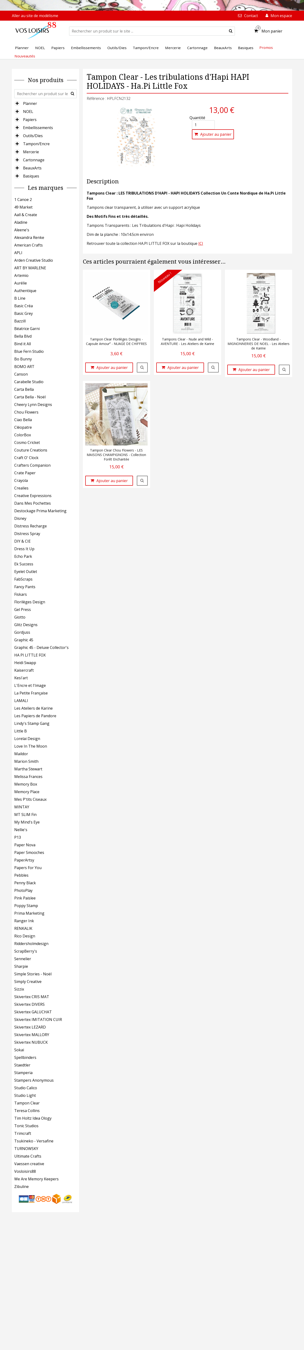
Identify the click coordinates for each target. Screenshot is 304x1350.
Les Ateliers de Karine (33, 708)
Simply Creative (28, 981)
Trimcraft (22, 1133)
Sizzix (19, 989)
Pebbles (21, 875)
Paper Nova (24, 844)
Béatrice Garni (27, 328)
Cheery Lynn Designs (33, 404)
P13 (17, 837)
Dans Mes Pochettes (32, 503)
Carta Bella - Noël (30, 397)
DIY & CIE (22, 541)
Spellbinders (25, 1057)
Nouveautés (24, 56)
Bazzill (20, 321)
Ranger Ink (24, 920)
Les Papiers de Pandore (35, 715)
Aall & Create (25, 214)
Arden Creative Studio (33, 260)
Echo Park (23, 556)
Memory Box (25, 784)
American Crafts (28, 245)
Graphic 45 (23, 639)
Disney (20, 518)
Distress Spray (27, 533)
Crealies (21, 488)
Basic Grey (23, 313)
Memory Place (26, 791)
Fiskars (20, 594)
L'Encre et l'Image (30, 685)
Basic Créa (23, 305)
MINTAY (21, 807)
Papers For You (28, 867)
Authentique (25, 290)
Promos (266, 47)
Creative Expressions (33, 495)
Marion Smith (26, 761)
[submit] (231, 31)
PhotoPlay (23, 890)
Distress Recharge (30, 526)
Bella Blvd (23, 336)
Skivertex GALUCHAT (33, 1012)
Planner (30, 103)
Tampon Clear (27, 1103)
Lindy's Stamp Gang (31, 723)
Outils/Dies (33, 135)
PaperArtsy (24, 860)
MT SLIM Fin (25, 814)
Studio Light (25, 1095)
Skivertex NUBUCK (31, 1042)
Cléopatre (23, 427)
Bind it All (22, 343)
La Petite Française (31, 693)
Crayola (21, 480)
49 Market (23, 207)
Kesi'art (21, 677)
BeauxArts (32, 168)
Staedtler (22, 1065)
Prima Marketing (29, 913)
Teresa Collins (27, 1110)
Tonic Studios (26, 1125)
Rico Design (24, 936)
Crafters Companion (32, 465)
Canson (21, 374)
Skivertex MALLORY (31, 1034)
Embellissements (38, 127)
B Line (19, 298)
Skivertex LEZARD (30, 1027)
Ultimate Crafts (27, 1156)
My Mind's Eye (27, 822)
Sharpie (21, 966)
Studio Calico (25, 1087)
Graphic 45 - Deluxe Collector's (41, 647)
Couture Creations (30, 450)
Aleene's (21, 230)
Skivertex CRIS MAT (31, 996)
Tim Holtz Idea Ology (33, 1118)
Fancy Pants (24, 586)
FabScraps (23, 579)
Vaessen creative (29, 1163)
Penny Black (25, 882)
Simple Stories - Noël (33, 974)
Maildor (21, 753)
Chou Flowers (26, 412)
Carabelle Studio (28, 381)
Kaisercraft (24, 670)
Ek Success (23, 564)
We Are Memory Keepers (36, 1179)
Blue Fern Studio (29, 351)
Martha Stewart (28, 769)
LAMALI (21, 700)
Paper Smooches (29, 852)
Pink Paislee (25, 898)
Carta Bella (24, 389)
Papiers (30, 119)
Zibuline (21, 1186)
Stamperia (23, 1072)
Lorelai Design (27, 738)
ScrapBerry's (25, 951)
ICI (200, 243)
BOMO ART (24, 366)
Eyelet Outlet (25, 571)
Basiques (31, 176)
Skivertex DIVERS (29, 1004)
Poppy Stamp (26, 905)
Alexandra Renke (29, 237)
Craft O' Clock (26, 457)
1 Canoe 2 (23, 199)
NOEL (28, 111)
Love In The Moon (30, 746)
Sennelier (22, 958)
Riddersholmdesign (31, 943)
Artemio (21, 275)
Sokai (19, 1049)
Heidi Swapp (25, 662)
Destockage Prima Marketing (40, 510)
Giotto (19, 617)
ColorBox (22, 435)
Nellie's (20, 829)
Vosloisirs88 (25, 1171)
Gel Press (22, 609)
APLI (18, 252)
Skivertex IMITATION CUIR (38, 1019)
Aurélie (20, 283)
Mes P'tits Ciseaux (30, 799)
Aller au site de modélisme (35, 15)
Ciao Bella (23, 419)
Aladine (20, 222)
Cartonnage (33, 160)
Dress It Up (24, 548)
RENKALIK (23, 928)
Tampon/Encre (36, 143)
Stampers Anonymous (34, 1080)
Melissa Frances (28, 776)
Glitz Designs (26, 624)
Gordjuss (22, 632)
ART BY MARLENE (30, 267)
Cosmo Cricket (27, 442)
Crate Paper (25, 472)
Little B (20, 731)
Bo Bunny (23, 359)
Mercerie (31, 151)
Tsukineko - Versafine (33, 1141)
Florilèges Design (29, 602)
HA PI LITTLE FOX (30, 655)
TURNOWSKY (26, 1148)
